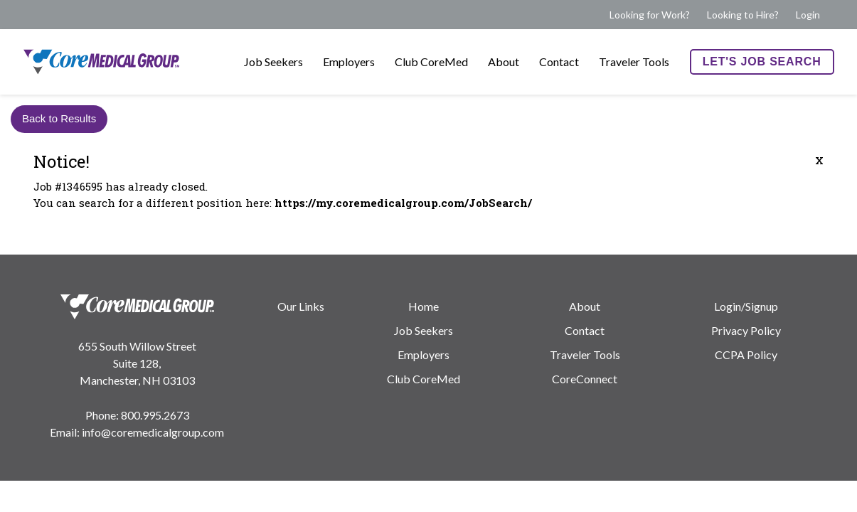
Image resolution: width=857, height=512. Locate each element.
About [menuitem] (503, 61)
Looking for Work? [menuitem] (650, 15)
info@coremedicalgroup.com (153, 432)
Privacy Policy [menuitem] (746, 330)
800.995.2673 (155, 415)
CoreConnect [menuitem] (584, 378)
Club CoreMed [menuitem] (431, 61)
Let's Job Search (762, 61)
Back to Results (59, 118)
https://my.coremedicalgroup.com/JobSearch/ (403, 203)
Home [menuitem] (423, 306)
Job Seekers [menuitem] (273, 61)
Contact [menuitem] (559, 61)
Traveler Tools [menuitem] (634, 61)
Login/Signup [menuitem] (746, 306)
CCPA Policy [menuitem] (746, 354)
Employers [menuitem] (349, 61)
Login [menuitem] (808, 15)
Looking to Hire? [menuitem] (743, 15)
